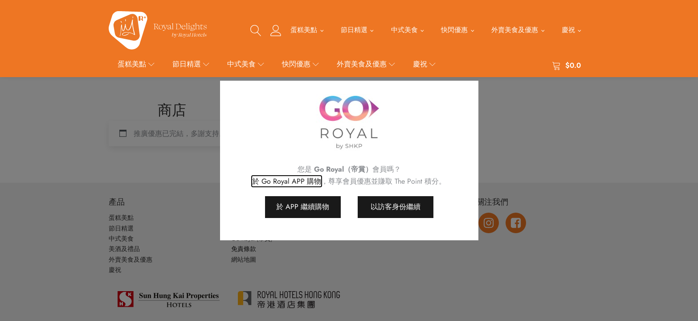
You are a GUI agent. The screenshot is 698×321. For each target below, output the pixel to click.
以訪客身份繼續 (395, 207)
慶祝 (568, 30)
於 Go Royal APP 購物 (286, 181)
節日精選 (354, 30)
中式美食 (404, 30)
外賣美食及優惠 (514, 30)
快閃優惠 (454, 30)
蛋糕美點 (303, 30)
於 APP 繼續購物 (302, 207)
